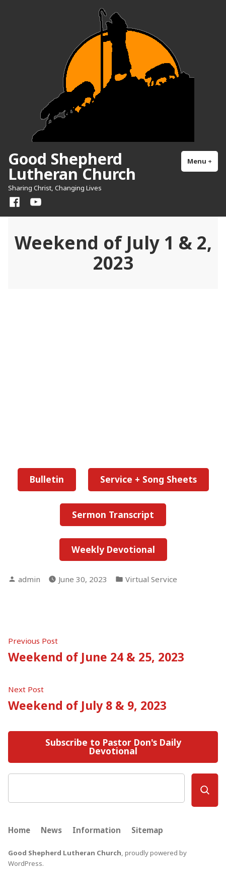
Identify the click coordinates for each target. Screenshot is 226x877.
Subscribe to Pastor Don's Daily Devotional (113, 746)
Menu (202, 161)
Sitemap (147, 830)
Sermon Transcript (113, 514)
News (51, 830)
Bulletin (47, 479)
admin (29, 579)
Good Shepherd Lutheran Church (72, 166)
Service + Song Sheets (148, 479)
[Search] (204, 790)
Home (19, 830)
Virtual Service (151, 579)
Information (96, 830)
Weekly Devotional (113, 549)
